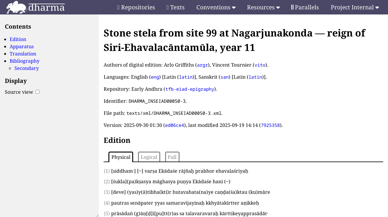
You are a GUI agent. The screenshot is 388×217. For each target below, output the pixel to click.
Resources (263, 7)
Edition (18, 39)
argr (202, 65)
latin (185, 77)
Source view (22, 92)
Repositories (136, 7)
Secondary (26, 68)
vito (260, 65)
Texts (176, 7)
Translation (23, 53)
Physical (120, 157)
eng (155, 77)
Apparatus (22, 46)
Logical (149, 157)
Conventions (216, 7)
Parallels (305, 7)
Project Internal (355, 7)
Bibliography (24, 61)
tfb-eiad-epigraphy (189, 89)
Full (172, 157)
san (225, 77)
